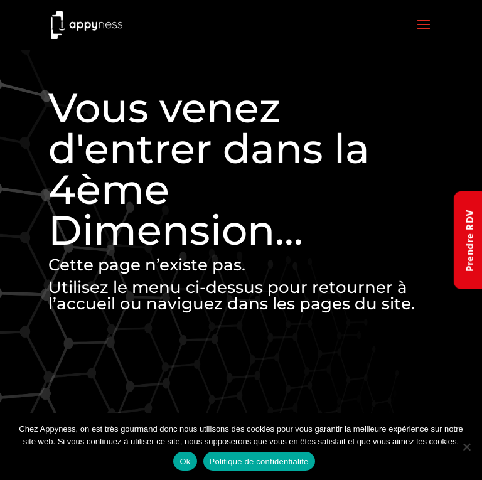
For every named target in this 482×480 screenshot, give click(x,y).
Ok (184, 461)
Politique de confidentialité (259, 461)
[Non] (466, 446)
